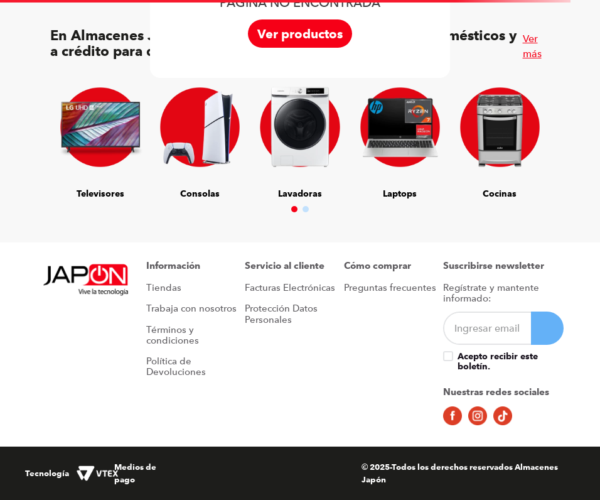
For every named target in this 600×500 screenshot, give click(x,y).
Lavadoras (300, 193)
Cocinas (500, 193)
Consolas (200, 193)
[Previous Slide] (69, 130)
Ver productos (300, 33)
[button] (294, 209)
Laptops (400, 193)
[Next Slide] (531, 130)
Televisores (100, 193)
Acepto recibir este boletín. (498, 361)
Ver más (532, 46)
